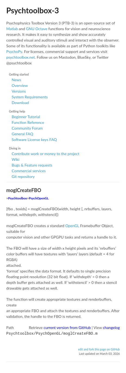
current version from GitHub (67, 327)
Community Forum (27, 128)
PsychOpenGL (39, 198)
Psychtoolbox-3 (32, 10)
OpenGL (72, 225)
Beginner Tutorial (26, 116)
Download (20, 102)
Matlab (12, 28)
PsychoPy (14, 51)
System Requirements (30, 97)
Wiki (15, 159)
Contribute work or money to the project (45, 153)
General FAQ (22, 133)
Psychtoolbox (17, 198)
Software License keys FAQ (34, 139)
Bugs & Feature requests (32, 165)
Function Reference (28, 122)
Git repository (23, 176)
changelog (111, 327)
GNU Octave (37, 28)
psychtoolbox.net (20, 57)
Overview (20, 85)
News (16, 79)
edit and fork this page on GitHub (99, 348)
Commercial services (29, 170)
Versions (19, 91)
